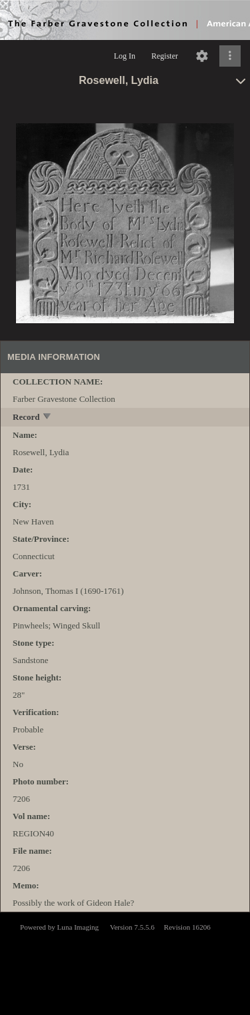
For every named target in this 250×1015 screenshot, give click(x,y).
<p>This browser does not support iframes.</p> (125, 962)
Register (164, 56)
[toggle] (48, 418)
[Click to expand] (230, 56)
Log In (124, 56)
